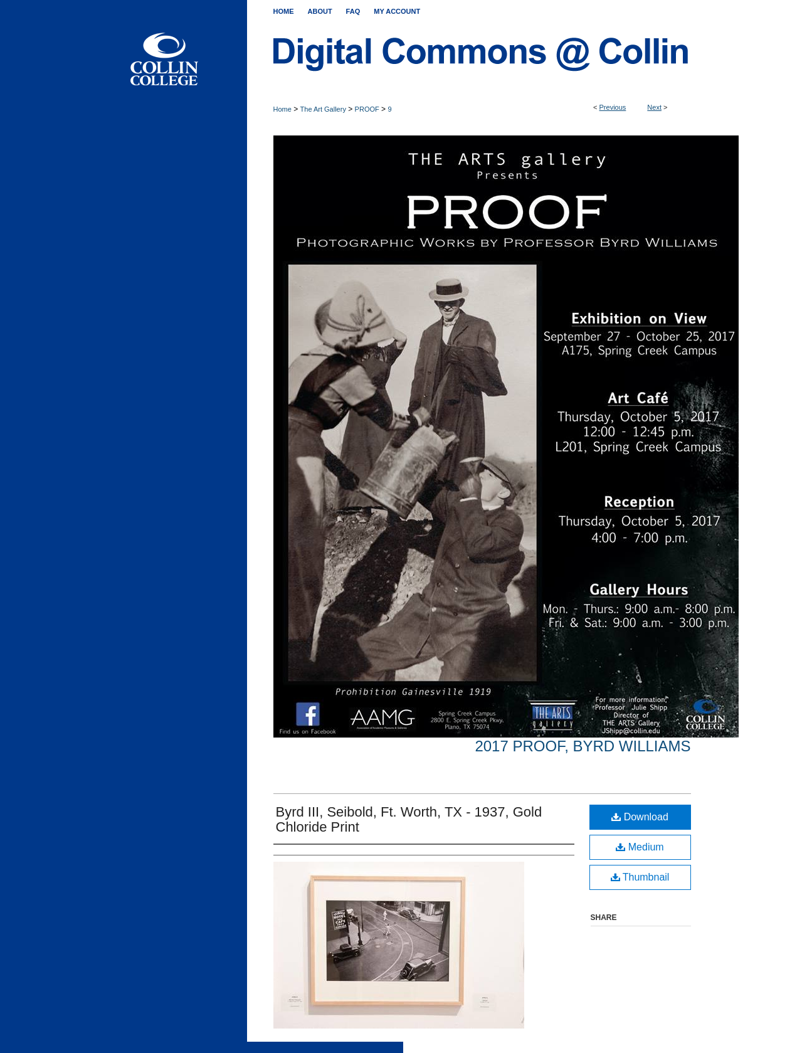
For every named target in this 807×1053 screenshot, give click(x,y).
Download (639, 817)
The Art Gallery (323, 109)
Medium (639, 847)
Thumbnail (640, 877)
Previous (612, 107)
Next (654, 107)
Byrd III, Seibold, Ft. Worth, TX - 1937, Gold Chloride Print (409, 819)
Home (282, 109)
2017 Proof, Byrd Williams (582, 746)
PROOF (367, 109)
